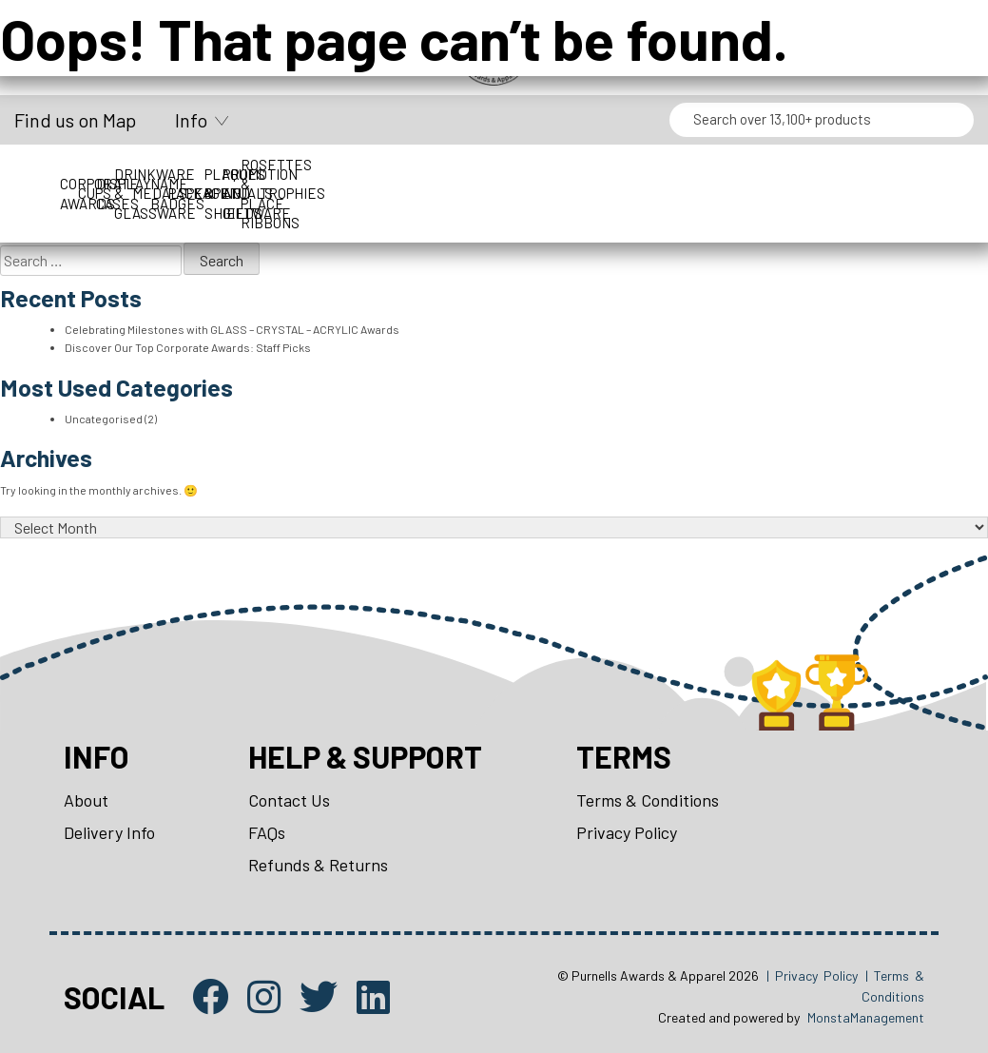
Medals (457, 183)
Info (191, 119)
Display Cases (272, 184)
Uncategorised (104, 418)
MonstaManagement (865, 1017)
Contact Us (289, 800)
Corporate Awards (99, 184)
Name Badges (538, 184)
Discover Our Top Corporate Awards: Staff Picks (188, 347)
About (86, 800)
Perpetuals (729, 183)
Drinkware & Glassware (364, 184)
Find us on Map (75, 119)
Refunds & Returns (318, 864)
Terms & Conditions (647, 800)
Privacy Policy (626, 832)
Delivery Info (109, 832)
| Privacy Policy (812, 975)
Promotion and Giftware (916, 184)
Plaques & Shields (825, 184)
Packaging (626, 183)
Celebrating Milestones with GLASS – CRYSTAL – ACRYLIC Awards (232, 329)
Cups (190, 183)
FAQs (266, 832)
